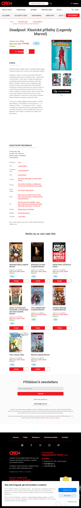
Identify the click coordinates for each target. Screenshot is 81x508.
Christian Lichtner (32, 195)
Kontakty (66, 437)
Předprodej (21, 10)
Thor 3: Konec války (16, 350)
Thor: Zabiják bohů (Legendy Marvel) (38, 306)
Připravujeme (46, 10)
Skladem (12, 46)
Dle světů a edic (21, 15)
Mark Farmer (25, 204)
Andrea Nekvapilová (24, 213)
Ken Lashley (39, 186)
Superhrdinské (22, 175)
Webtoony (50, 15)
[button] (59, 10)
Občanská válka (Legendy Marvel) (16, 264)
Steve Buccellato (27, 197)
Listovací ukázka (61, 91)
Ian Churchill (21, 186)
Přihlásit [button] (74, 3)
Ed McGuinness (30, 186)
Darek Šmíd (31, 209)
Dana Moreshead (37, 197)
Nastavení (67, 496)
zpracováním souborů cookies (37, 497)
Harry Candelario (31, 202)
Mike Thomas (22, 195)
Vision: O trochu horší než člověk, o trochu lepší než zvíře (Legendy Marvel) (18, 308)
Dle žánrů (6, 15)
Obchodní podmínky (51, 437)
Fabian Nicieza (29, 190)
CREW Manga (36, 15)
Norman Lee (21, 202)
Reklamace (36, 437)
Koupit (19, 51)
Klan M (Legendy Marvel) (40, 350)
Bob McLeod (34, 204)
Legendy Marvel (22, 166)
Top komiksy (73, 15)
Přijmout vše (67, 490)
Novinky (34, 10)
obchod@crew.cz (40, 400)
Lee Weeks (28, 184)
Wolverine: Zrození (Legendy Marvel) (38, 264)
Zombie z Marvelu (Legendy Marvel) (59, 306)
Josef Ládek (22, 216)
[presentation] (73, 80)
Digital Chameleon (23, 198)
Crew (19, 162)
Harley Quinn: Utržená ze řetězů (62, 264)
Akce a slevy (7, 10)
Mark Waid (28, 178)
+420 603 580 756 (50, 466)
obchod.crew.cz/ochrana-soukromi (50, 413)
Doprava (15, 437)
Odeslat (40, 389)
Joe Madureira (37, 184)
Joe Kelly (34, 178)
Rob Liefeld (21, 178)
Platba (25, 437)
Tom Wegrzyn (37, 206)
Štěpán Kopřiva (22, 209)
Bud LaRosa (28, 206)
